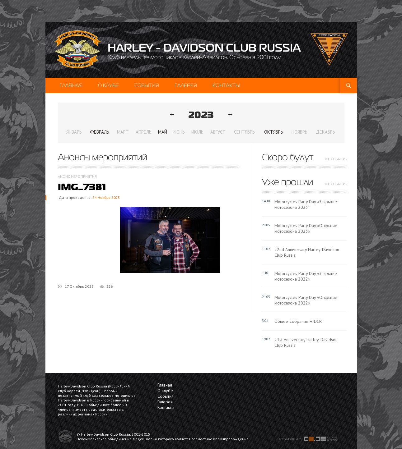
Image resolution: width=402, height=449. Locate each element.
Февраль (99, 132)
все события (336, 159)
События (146, 85)
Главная (70, 85)
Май (162, 132)
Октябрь (273, 132)
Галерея (186, 85)
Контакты (226, 85)
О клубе (108, 85)
